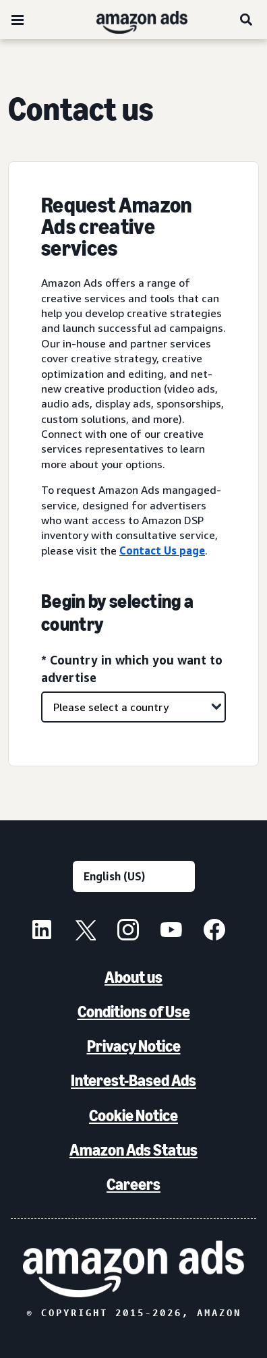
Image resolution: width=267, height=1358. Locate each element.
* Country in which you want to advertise (131, 668)
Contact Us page (162, 550)
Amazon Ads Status (133, 1150)
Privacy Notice (134, 1046)
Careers (133, 1184)
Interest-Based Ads (133, 1080)
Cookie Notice (133, 1115)
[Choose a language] (134, 876)
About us (133, 977)
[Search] (247, 19)
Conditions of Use (134, 1011)
